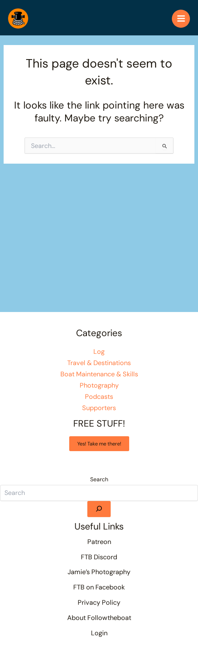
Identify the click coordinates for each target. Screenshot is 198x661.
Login (99, 633)
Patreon (99, 542)
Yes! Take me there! (99, 443)
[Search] (99, 509)
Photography (99, 385)
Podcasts (99, 396)
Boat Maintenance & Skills (99, 374)
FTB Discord (99, 557)
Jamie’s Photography (99, 572)
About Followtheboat (99, 618)
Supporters (99, 408)
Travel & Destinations (99, 363)
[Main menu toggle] (181, 19)
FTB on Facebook (99, 587)
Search (99, 479)
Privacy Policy (99, 602)
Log (99, 351)
